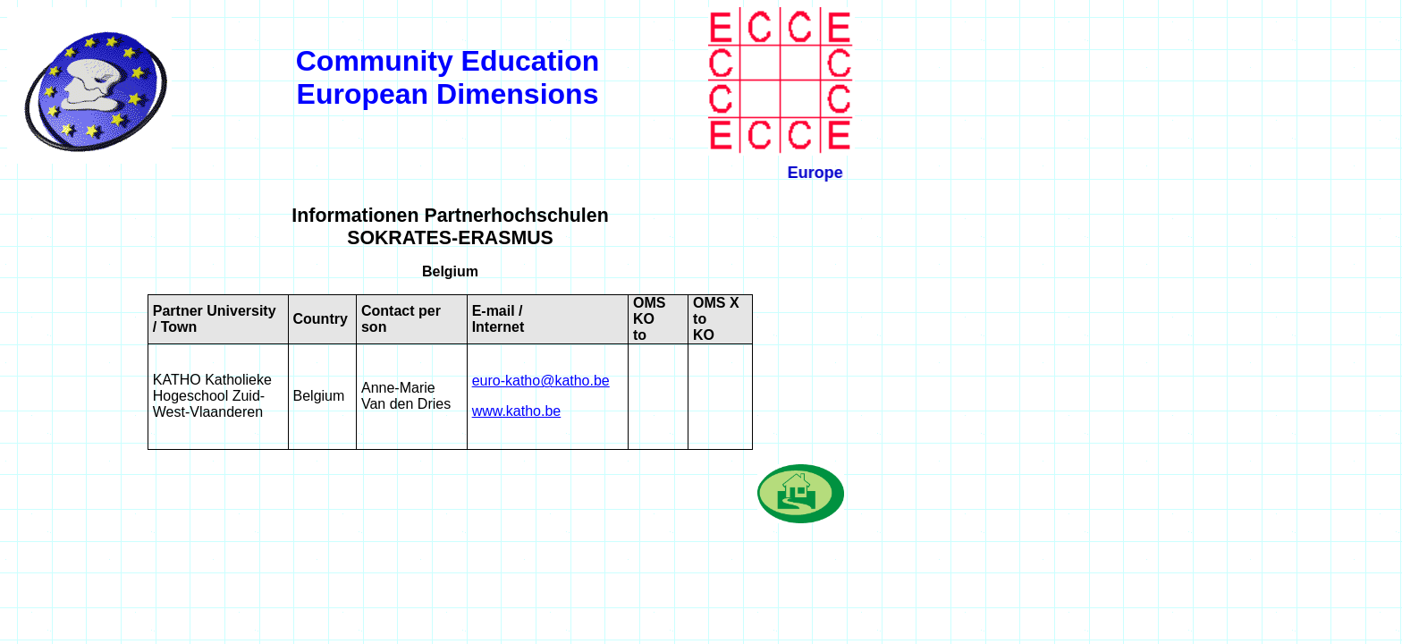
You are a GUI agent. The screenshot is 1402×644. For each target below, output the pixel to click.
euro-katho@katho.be (541, 380)
